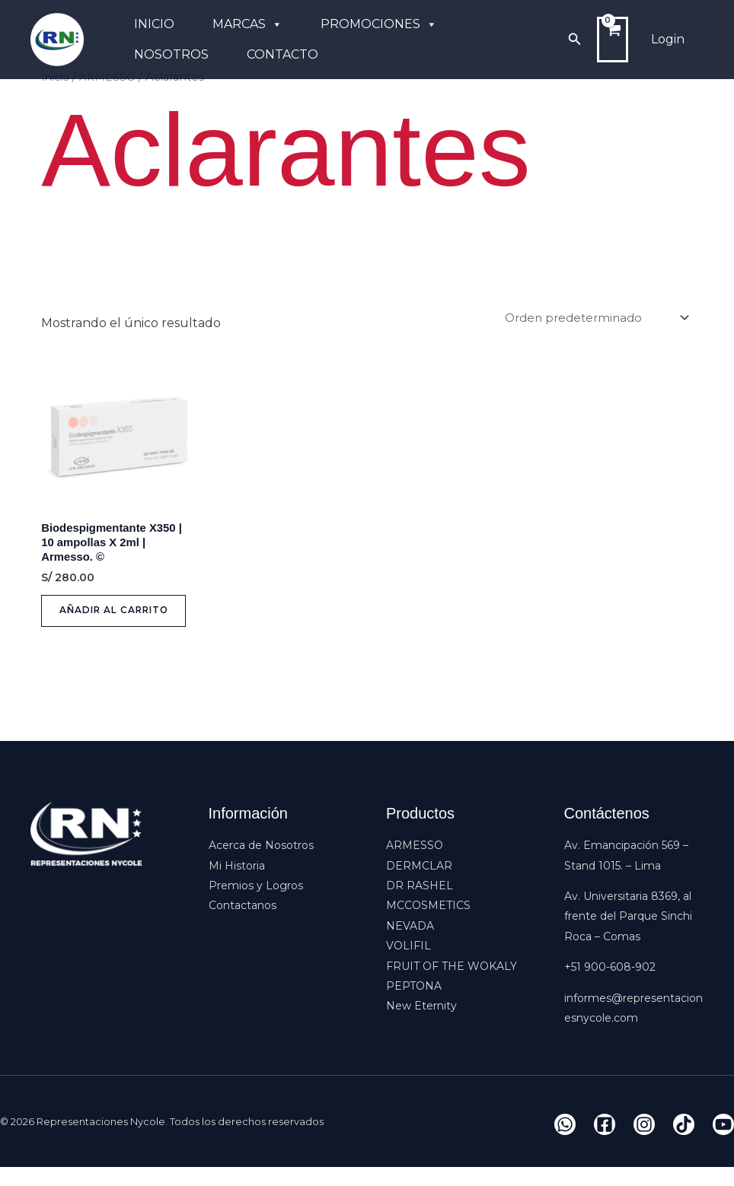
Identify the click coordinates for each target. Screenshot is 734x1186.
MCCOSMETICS (428, 924)
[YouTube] (723, 1143)
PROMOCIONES (379, 24)
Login (668, 39)
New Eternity (421, 1025)
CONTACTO (282, 54)
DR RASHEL (419, 904)
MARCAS (247, 24)
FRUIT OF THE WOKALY (451, 984)
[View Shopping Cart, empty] (612, 39)
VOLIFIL (408, 964)
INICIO (154, 24)
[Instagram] (644, 1143)
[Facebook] (604, 1143)
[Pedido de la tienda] (590, 318)
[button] (575, 39)
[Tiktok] (683, 1143)
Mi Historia (237, 884)
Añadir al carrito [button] (94, 623)
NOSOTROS (171, 54)
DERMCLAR (419, 884)
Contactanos (242, 924)
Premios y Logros (256, 904)
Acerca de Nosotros (261, 864)
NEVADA (410, 945)
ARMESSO (414, 864)
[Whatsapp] (565, 1143)
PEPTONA (414, 1005)
